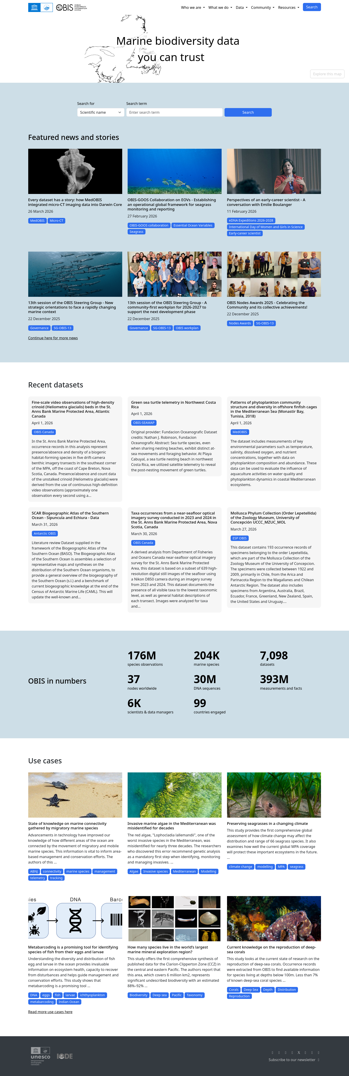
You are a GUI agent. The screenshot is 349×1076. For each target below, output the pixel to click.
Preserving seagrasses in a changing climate (267, 823)
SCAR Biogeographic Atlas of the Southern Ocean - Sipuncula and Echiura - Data (70, 515)
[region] (174, 49)
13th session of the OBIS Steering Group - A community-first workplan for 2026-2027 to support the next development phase (167, 307)
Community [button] (261, 7)
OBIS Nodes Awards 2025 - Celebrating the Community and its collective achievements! (267, 305)
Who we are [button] (191, 7)
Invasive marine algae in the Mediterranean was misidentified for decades (172, 826)
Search (312, 7)
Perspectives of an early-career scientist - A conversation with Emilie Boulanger (266, 202)
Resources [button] (287, 7)
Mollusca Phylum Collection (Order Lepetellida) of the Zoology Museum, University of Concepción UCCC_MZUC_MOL (273, 517)
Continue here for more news (53, 337)
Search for (86, 103)
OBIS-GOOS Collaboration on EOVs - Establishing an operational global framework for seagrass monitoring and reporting (172, 204)
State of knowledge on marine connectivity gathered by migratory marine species (67, 826)
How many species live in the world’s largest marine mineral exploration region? (168, 949)
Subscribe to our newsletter (295, 1059)
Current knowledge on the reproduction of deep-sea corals (271, 949)
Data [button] (240, 7)
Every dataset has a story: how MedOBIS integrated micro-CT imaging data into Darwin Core (75, 202)
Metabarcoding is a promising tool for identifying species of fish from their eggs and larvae (73, 949)
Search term (136, 103)
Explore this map (327, 73)
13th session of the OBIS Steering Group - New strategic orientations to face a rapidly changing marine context (72, 307)
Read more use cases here (50, 1011)
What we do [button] (219, 7)
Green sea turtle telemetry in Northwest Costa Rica (173, 404)
